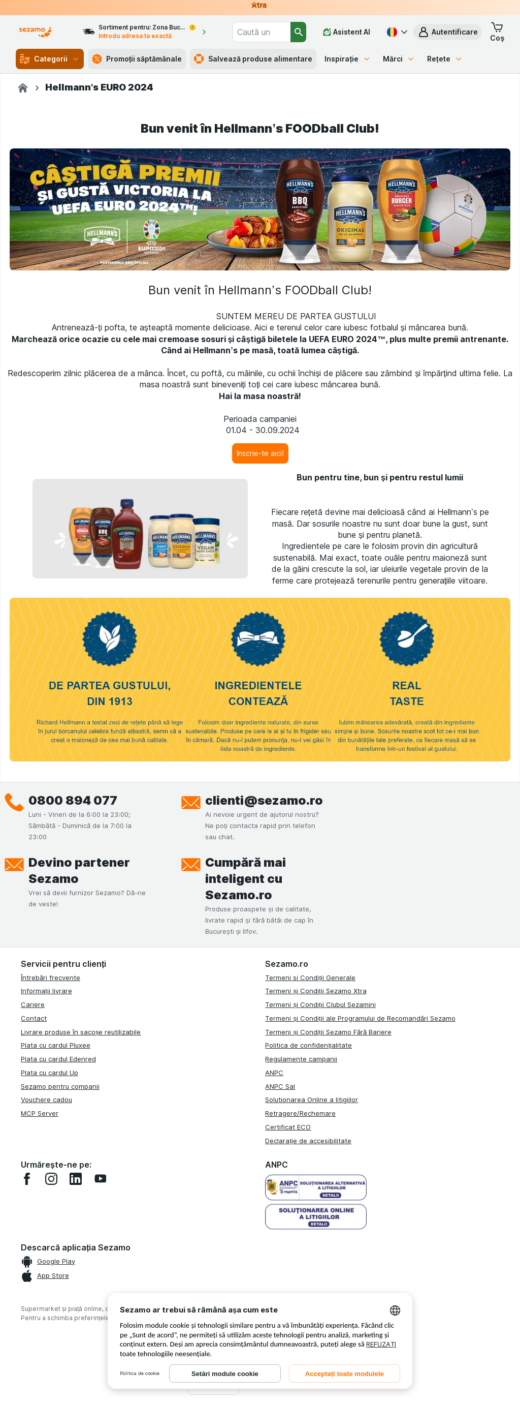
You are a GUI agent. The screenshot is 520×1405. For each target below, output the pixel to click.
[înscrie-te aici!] (260, 453)
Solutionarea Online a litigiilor (311, 1099)
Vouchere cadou (46, 1099)
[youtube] (100, 1179)
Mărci (399, 58)
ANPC (274, 1072)
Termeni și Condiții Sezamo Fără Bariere (328, 1032)
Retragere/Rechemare (300, 1113)
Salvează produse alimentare (253, 59)
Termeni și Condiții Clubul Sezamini (320, 1004)
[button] (447, 32)
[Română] (396, 32)
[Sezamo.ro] (23, 88)
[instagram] (51, 1179)
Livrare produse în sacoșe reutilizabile (81, 1032)
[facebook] (27, 1179)
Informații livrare (46, 991)
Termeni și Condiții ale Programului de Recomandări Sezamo (360, 1018)
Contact (34, 1018)
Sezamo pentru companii (60, 1086)
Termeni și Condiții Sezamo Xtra (315, 991)
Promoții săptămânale (137, 59)
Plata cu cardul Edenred (58, 1059)
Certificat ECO (288, 1127)
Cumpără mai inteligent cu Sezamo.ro (245, 878)
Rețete (445, 58)
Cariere (33, 1004)
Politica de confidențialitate (308, 1045)
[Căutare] (298, 32)
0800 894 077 (72, 800)
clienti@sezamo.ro (264, 800)
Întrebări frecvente (50, 977)
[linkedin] (76, 1179)
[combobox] (261, 32)
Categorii (50, 59)
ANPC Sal (280, 1086)
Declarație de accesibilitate (308, 1141)
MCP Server (39, 1113)
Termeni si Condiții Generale (310, 977)
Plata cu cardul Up (49, 1072)
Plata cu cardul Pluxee (55, 1045)
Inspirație (347, 58)
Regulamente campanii (301, 1059)
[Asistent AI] (346, 32)
